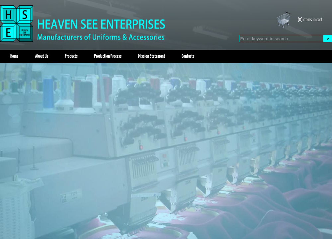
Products (71, 56)
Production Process (108, 56)
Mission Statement (151, 56)
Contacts (188, 56)
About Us (41, 56)
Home (14, 56)
